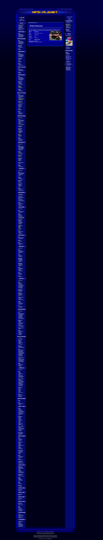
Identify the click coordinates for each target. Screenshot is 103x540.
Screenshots (21, 65)
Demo (20, 123)
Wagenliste (21, 290)
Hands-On (20, 87)
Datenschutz (21, 525)
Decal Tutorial (21, 361)
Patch (20, 340)
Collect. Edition (21, 318)
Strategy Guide (21, 360)
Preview (20, 61)
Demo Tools (21, 392)
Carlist (20, 409)
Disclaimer (21, 523)
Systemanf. (21, 43)
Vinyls (20, 418)
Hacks (20, 391)
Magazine (20, 383)
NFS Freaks (68, 69)
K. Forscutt (21, 306)
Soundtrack (21, 47)
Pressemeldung (21, 411)
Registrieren (68, 61)
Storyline (20, 250)
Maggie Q (20, 273)
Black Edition (21, 351)
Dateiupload (21, 517)
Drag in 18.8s (21, 429)
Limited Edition (21, 98)
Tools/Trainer (21, 322)
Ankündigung (21, 35)
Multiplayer (21, 99)
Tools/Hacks (21, 294)
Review (20, 152)
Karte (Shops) (21, 381)
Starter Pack (21, 200)
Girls (19, 374)
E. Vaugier (20, 315)
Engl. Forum (21, 515)
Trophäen (20, 83)
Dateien (20, 341)
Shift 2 (67, 26)
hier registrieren (34, 30)
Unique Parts (21, 382)
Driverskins (21, 448)
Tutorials (20, 430)
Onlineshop (21, 521)
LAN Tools (20, 420)
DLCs (20, 107)
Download (20, 451)
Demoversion (21, 445)
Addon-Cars (21, 452)
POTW (20, 522)
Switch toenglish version (22, 20)
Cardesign (20, 486)
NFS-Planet (52, 532)
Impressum (21, 526)
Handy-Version (21, 352)
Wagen (20, 46)
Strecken (20, 221)
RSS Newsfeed (21, 28)
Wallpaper (20, 140)
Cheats (20, 132)
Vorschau (20, 283)
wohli (35, 33)
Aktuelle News (21, 24)
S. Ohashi (20, 307)
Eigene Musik (21, 218)
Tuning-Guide (21, 299)
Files (19, 102)
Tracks (20, 443)
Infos (19, 372)
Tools (20, 390)
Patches (20, 126)
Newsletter (21, 27)
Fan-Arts (20, 333)
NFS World (68, 27)
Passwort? (68, 62)
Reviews (20, 86)
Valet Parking (21, 190)
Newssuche (21, 26)
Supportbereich (21, 347)
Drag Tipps (21, 385)
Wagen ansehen (39, 33)
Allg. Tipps (20, 384)
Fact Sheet (21, 412)
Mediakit (20, 334)
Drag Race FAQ (21, 428)
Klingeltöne (21, 270)
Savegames (21, 323)
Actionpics (20, 480)
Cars (19, 388)
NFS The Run (68, 25)
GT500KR (20, 259)
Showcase (20, 208)
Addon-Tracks (21, 468)
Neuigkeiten (21, 34)
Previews (20, 508)
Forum (20, 29)
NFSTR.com (68, 68)
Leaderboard (21, 195)
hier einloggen (55, 30)
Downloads (21, 346)
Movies (20, 395)
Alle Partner (68, 65)
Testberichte (21, 153)
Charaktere (21, 375)
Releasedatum (21, 36)
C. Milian (20, 274)
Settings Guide (21, 217)
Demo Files (21, 325)
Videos (20, 49)
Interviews (20, 439)
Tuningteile (21, 410)
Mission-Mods (21, 472)
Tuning (20, 163)
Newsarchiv (21, 25)
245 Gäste (67, 53)
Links (20, 516)
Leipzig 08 (20, 276)
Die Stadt (20, 355)
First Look (20, 216)
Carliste (20, 440)
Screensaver (21, 504)
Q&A (19, 121)
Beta (19, 198)
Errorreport (21, 524)
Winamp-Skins (21, 326)
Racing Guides (21, 359)
